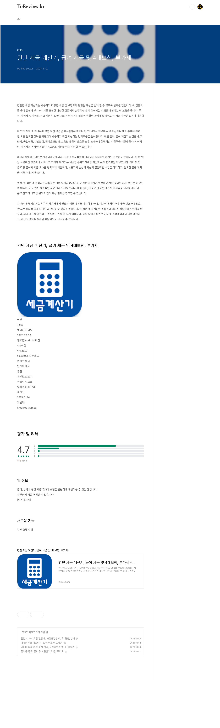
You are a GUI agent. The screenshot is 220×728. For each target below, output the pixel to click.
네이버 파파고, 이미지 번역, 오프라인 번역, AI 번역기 (48, 695)
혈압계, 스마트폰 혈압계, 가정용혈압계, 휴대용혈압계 (48, 686)
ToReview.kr (31, 6)
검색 (192, 6)
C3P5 (24, 680)
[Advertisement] (80, 627)
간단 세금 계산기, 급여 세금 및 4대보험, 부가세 (42, 550)
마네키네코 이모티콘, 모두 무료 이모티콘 (41, 691)
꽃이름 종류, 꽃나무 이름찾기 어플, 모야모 (42, 699)
